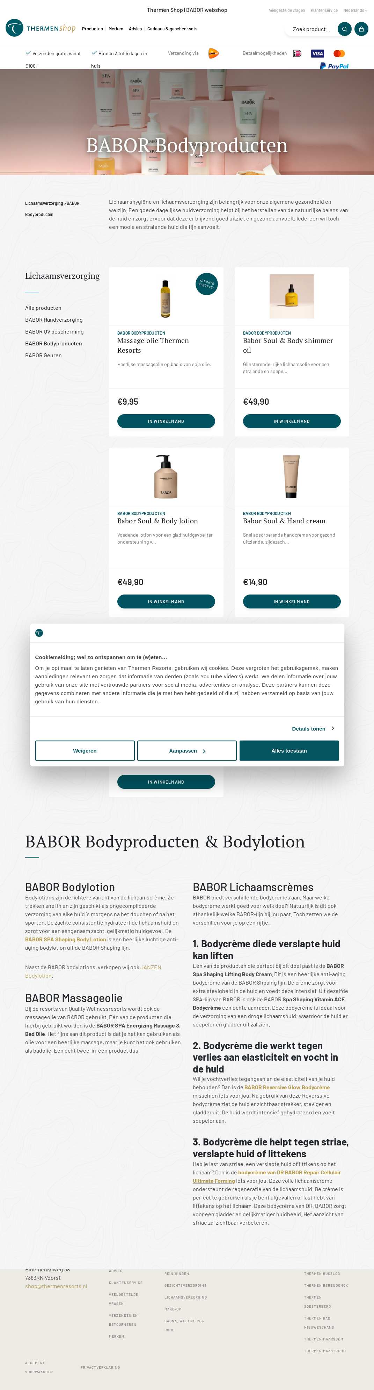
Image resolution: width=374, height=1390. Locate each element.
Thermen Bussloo (322, 1273)
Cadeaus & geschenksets (172, 28)
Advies (135, 28)
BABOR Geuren (43, 355)
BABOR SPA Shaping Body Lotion (65, 939)
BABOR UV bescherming (54, 331)
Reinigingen (176, 1273)
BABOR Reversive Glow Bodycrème (287, 1087)
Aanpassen (187, 751)
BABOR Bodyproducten (53, 343)
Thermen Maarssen (323, 1339)
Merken (116, 28)
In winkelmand (166, 421)
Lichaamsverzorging (44, 203)
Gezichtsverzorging (185, 1285)
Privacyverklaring (100, 1367)
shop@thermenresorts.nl (56, 1286)
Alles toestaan (289, 751)
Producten (92, 28)
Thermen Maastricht (325, 1351)
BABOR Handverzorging (54, 319)
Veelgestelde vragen (287, 10)
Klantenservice (324, 10)
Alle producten (43, 307)
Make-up (172, 1309)
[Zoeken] (345, 29)
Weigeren (84, 751)
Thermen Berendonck (326, 1285)
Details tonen (308, 728)
